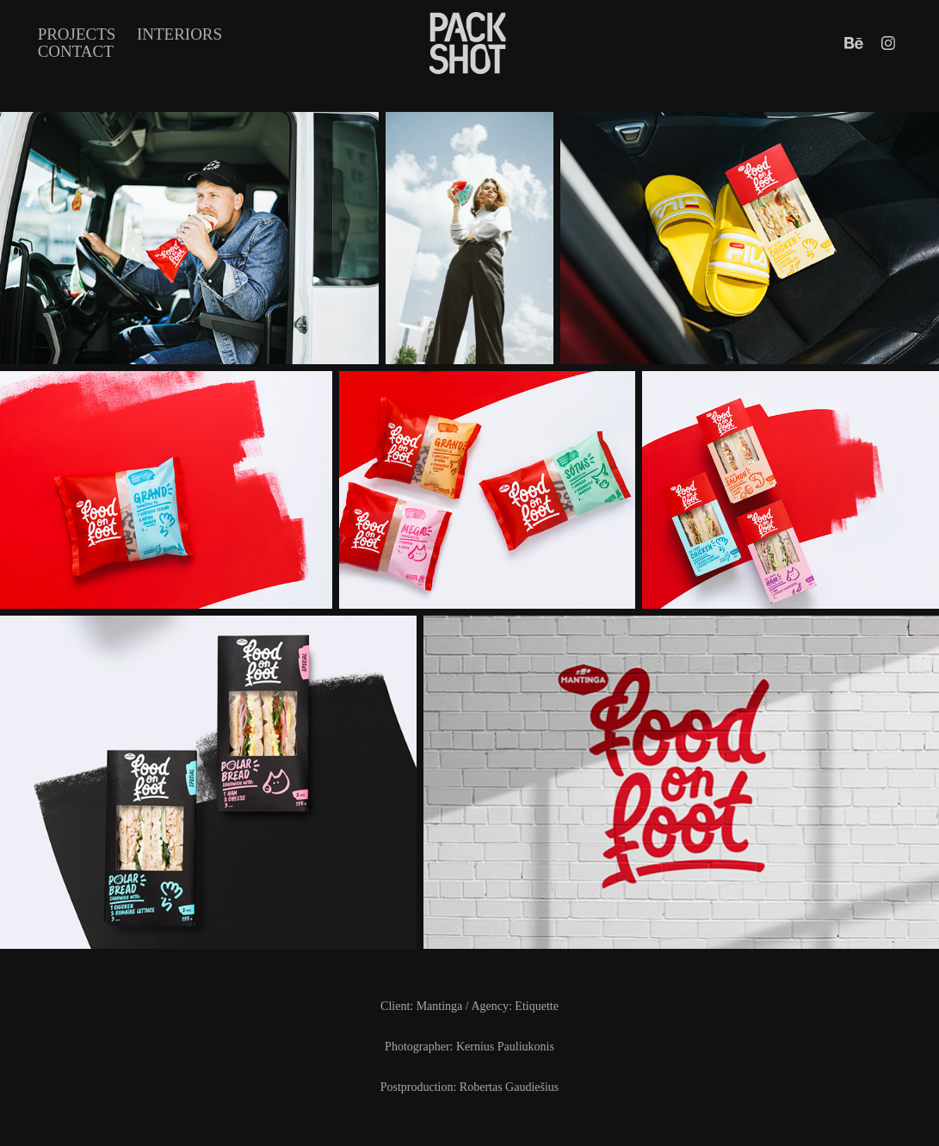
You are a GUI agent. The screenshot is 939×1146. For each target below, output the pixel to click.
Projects (77, 34)
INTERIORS (179, 34)
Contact (76, 51)
